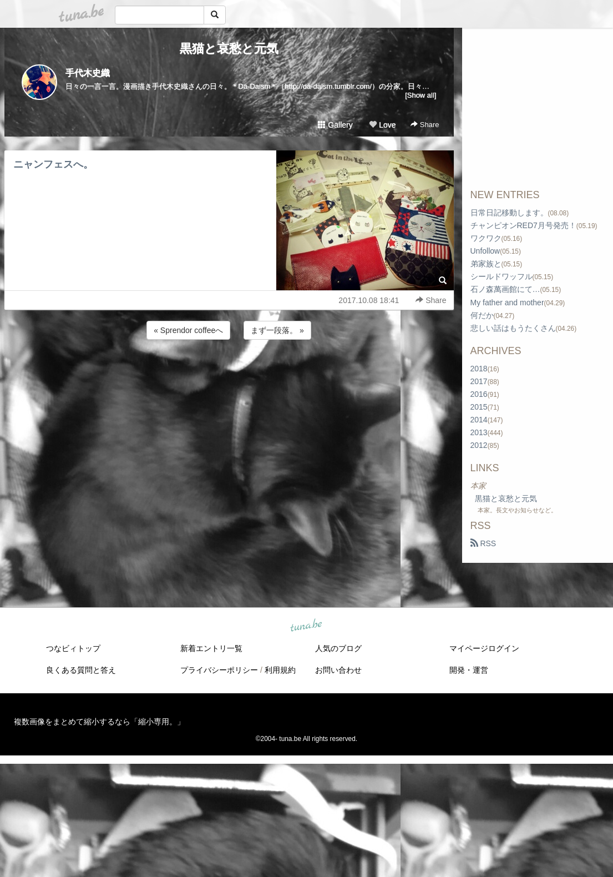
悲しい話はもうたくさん (513, 328)
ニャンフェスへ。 (53, 164)
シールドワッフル (501, 276)
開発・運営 (468, 670)
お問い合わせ (338, 670)
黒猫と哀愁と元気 (229, 49)
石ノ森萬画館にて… (505, 289)
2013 (479, 432)
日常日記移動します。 (509, 212)
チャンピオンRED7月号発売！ (523, 225)
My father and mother (507, 302)
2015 (479, 406)
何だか (482, 315)
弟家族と (485, 263)
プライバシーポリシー (219, 670)
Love (382, 124)
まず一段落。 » (277, 330)
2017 (479, 381)
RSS (483, 543)
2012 (479, 445)
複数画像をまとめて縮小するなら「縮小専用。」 (99, 721)
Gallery (335, 124)
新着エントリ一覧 (211, 648)
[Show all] (420, 95)
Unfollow (485, 250)
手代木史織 (87, 73)
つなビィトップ (73, 648)
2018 (479, 368)
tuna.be (306, 626)
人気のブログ (338, 648)
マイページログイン (484, 648)
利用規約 (280, 670)
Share (425, 124)
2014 (479, 419)
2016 (479, 394)
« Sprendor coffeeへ (188, 330)
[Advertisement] (229, 372)
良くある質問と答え (81, 670)
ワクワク (485, 238)
